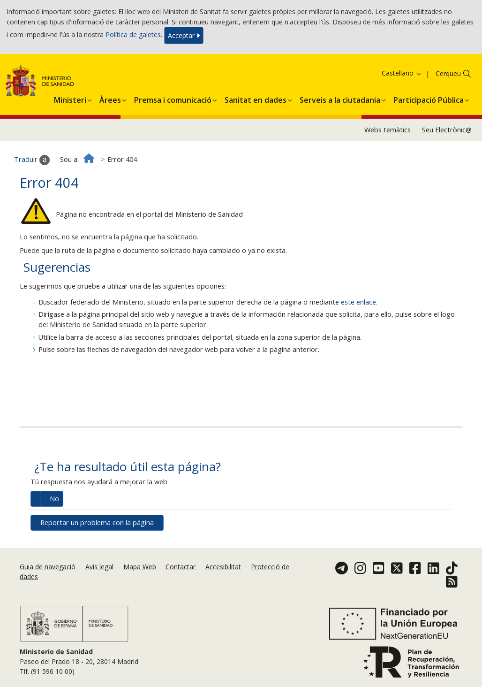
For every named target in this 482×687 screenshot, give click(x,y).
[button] (70, 98)
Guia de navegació (47, 566)
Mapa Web (139, 566)
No (54, 498)
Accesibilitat (223, 566)
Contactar (181, 566)
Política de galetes (133, 34)
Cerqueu (448, 73)
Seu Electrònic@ (447, 129)
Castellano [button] (402, 73)
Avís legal (99, 566)
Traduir (32, 160)
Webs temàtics (387, 129)
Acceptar (184, 35)
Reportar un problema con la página (97, 522)
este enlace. (359, 302)
